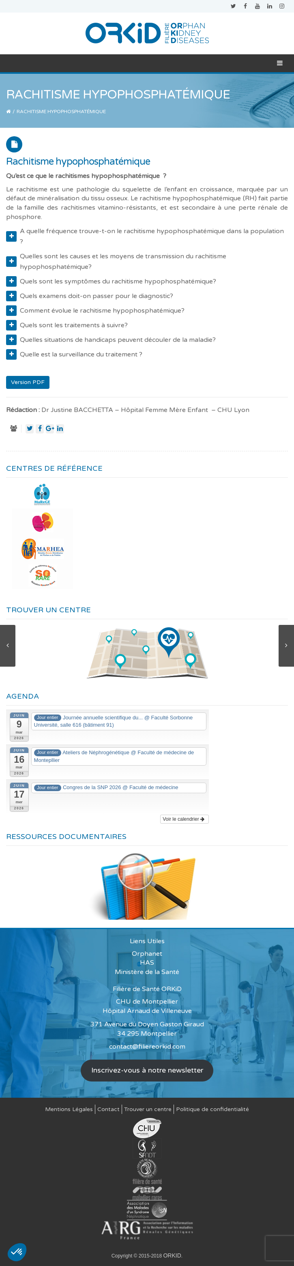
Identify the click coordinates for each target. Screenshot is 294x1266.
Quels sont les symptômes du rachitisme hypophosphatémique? (111, 281)
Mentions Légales (69, 1109)
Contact (108, 1109)
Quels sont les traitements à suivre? (67, 325)
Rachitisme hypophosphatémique (78, 161)
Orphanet (147, 954)
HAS (147, 963)
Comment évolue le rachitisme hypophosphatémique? (95, 310)
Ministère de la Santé (147, 972)
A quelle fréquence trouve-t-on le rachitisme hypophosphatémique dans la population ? (145, 236)
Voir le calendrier (183, 819)
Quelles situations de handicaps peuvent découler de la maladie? (111, 340)
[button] (17, 1252)
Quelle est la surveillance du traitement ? (74, 354)
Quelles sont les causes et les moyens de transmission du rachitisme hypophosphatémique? (116, 261)
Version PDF (28, 382)
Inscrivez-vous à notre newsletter (147, 1070)
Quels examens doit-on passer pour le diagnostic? (89, 296)
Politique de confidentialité (212, 1109)
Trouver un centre (148, 1109)
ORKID (172, 1255)
